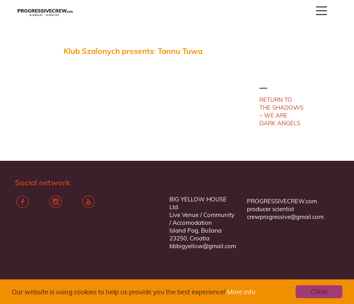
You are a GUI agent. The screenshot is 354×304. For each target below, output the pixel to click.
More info (241, 292)
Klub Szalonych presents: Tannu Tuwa (133, 51)
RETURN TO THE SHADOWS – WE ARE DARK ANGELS (281, 111)
